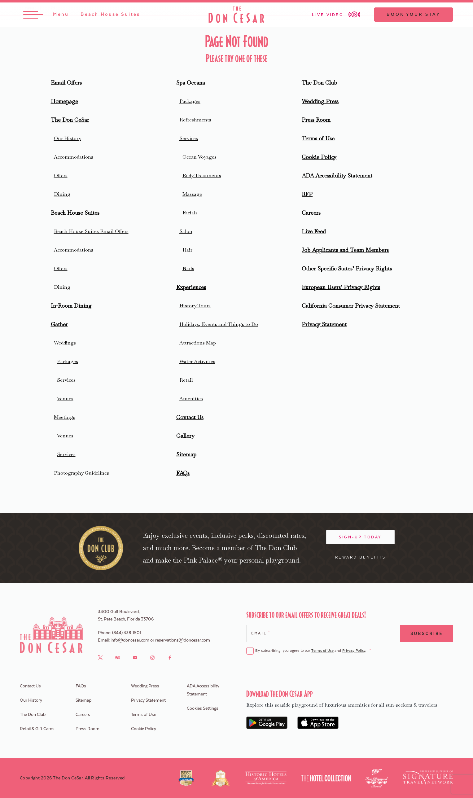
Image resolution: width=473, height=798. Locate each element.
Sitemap (186, 454)
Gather (59, 324)
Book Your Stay (413, 14)
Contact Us (190, 417)
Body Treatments (201, 175)
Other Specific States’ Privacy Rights (347, 268)
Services (66, 380)
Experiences (191, 287)
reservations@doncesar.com (182, 640)
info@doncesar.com (130, 640)
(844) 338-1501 (126, 633)
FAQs (183, 472)
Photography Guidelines (81, 473)
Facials (190, 212)
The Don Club (319, 82)
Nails (188, 268)
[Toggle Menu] (46, 14)
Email (260, 633)
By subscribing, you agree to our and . (312, 651)
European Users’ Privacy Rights (341, 287)
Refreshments (195, 119)
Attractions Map (197, 343)
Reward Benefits (360, 557)
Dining (62, 194)
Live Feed (314, 231)
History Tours (195, 305)
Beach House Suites (75, 212)
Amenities (191, 398)
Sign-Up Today (360, 537)
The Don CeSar (70, 119)
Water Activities (197, 361)
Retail (186, 380)
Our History (67, 138)
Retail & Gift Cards (37, 729)
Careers (311, 212)
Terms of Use (318, 138)
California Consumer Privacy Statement (351, 305)
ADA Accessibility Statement (337, 175)
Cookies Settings (202, 708)
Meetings (64, 417)
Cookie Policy (319, 156)
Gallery (185, 435)
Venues (65, 398)
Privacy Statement (324, 324)
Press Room (316, 119)
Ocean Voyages (199, 157)
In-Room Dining (71, 305)
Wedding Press (320, 101)
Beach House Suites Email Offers (91, 231)
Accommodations (73, 157)
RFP (307, 194)
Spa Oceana (190, 82)
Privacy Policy (353, 650)
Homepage (64, 101)
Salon (185, 231)
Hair (187, 250)
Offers (61, 175)
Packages (67, 361)
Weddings (65, 343)
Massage (192, 194)
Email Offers (66, 82)
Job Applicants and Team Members (345, 249)
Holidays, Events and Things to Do (218, 324)
